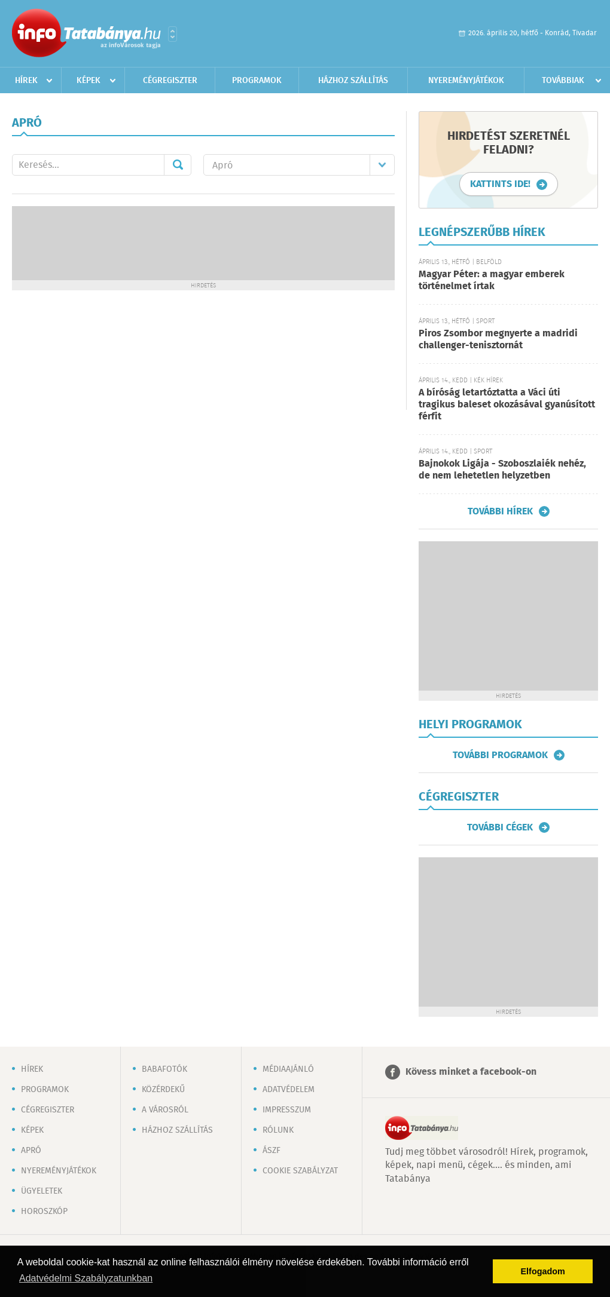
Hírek (26, 80)
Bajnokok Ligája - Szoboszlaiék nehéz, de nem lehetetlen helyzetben (502, 469)
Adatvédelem (289, 1089)
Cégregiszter (170, 80)
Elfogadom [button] (543, 1271)
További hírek (500, 511)
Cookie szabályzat (300, 1171)
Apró (31, 1150)
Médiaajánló (288, 1069)
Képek (88, 80)
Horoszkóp (44, 1211)
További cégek (500, 827)
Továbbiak (563, 80)
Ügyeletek (41, 1191)
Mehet (177, 165)
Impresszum (287, 1110)
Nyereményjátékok (466, 80)
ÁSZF (271, 1150)
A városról (165, 1110)
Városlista (172, 34)
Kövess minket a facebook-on (470, 1072)
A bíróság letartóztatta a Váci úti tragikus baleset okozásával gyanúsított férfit (507, 404)
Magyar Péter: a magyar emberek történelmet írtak (492, 280)
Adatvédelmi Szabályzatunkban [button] (85, 1278)
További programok (500, 755)
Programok (257, 80)
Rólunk (278, 1130)
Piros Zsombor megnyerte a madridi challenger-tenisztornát (498, 339)
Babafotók (164, 1069)
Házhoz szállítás (353, 80)
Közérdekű (163, 1089)
